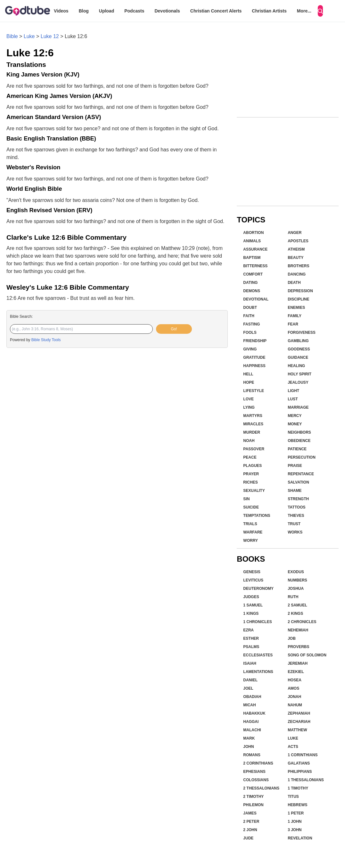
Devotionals (167, 10)
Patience (297, 449)
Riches (250, 482)
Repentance (301, 474)
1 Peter (296, 813)
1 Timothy (298, 788)
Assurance (255, 249)
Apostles (298, 241)
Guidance (298, 357)
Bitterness (255, 266)
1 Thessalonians (306, 780)
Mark (249, 738)
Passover (253, 449)
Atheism (296, 249)
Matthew (297, 730)
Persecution (302, 457)
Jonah (294, 696)
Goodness (299, 349)
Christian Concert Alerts (216, 10)
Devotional (255, 299)
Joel (248, 688)
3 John (294, 830)
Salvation (298, 482)
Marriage (298, 407)
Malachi (252, 730)
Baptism (251, 257)
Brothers (298, 266)
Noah (248, 440)
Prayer (251, 474)
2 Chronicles (302, 622)
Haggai (251, 721)
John (248, 746)
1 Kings (251, 613)
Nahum (295, 705)
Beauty (295, 257)
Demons (251, 291)
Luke (29, 36)
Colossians (255, 780)
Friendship (255, 341)
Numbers (297, 580)
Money (295, 424)
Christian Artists (269, 10)
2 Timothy (253, 796)
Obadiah (252, 696)
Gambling (298, 341)
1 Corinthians (302, 755)
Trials (250, 524)
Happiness (254, 366)
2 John (250, 830)
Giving (250, 349)
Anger (294, 232)
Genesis (251, 572)
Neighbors (299, 432)
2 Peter (251, 821)
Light (293, 391)
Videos (61, 10)
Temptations (256, 515)
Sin (246, 499)
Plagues (252, 465)
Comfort (253, 274)
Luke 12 (50, 36)
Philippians (300, 771)
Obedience (299, 440)
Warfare (252, 532)
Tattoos (296, 507)
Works (295, 532)
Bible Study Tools (46, 340)
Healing (296, 366)
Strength (298, 499)
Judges (251, 597)
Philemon (253, 805)
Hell (248, 374)
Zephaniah (299, 713)
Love (248, 399)
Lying (249, 407)
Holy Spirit (299, 374)
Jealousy (298, 382)
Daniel (250, 680)
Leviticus (253, 580)
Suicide (251, 507)
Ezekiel (296, 672)
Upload (106, 10)
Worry (250, 540)
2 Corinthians (258, 763)
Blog (84, 10)
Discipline (298, 299)
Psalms (251, 647)
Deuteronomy (258, 588)
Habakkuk (254, 713)
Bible (12, 36)
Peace (249, 457)
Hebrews (297, 805)
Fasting (251, 324)
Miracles (253, 424)
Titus (293, 796)
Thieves (296, 515)
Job (292, 638)
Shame (294, 490)
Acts (293, 746)
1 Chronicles (257, 622)
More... (304, 10)
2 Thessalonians (261, 788)
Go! (174, 329)
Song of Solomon (307, 655)
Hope (248, 382)
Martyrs (252, 415)
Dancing (297, 274)
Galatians (299, 763)
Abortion (253, 232)
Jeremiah (298, 663)
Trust (294, 524)
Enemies (296, 307)
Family (294, 316)
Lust (293, 399)
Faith (248, 316)
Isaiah (249, 663)
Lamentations (258, 672)
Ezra (248, 630)
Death (294, 282)
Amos (293, 688)
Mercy (294, 415)
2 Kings (295, 613)
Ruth (293, 597)
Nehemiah (298, 630)
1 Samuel (253, 605)
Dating (250, 282)
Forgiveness (302, 332)
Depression (300, 291)
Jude (248, 838)
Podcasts (134, 10)
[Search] (320, 11)
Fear (293, 324)
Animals (252, 241)
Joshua (296, 588)
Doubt (250, 307)
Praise (295, 465)
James (249, 813)
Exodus (296, 572)
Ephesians (254, 771)
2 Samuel (297, 605)
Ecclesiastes (258, 655)
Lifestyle (253, 391)
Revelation (300, 838)
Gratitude (254, 357)
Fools (249, 332)
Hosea (294, 680)
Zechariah (299, 721)
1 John (294, 821)
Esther (251, 638)
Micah (249, 705)
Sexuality (254, 490)
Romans (251, 755)
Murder (251, 432)
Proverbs (298, 647)
